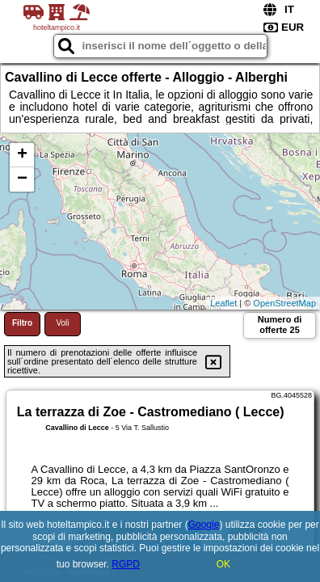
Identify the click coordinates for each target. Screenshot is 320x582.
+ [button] (22, 155)
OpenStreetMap (284, 303)
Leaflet (223, 303)
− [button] (22, 179)
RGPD (126, 564)
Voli (62, 322)
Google (204, 524)
